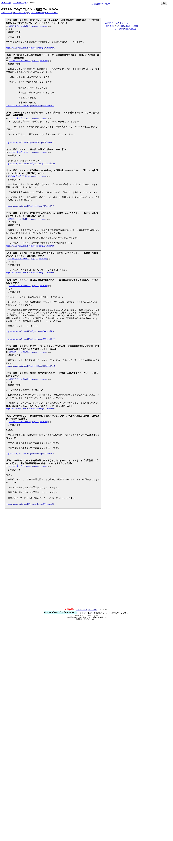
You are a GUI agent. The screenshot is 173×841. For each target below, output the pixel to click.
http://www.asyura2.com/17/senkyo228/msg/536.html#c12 (30, 366)
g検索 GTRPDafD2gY (100, 4)
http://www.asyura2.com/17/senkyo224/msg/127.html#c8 (30, 246)
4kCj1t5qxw (35, 26)
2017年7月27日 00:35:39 (20, 421)
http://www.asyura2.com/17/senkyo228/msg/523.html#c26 (30, 409)
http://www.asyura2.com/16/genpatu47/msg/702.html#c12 (30, 142)
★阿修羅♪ (6, 3)
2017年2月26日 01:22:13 (20, 61)
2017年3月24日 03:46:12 (20, 118)
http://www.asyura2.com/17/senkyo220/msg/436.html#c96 (30, 48)
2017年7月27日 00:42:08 (20, 466)
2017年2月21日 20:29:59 (20, 26)
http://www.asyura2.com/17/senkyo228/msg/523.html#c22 (30, 339)
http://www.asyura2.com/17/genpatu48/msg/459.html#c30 (30, 504)
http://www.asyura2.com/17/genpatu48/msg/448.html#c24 (30, 453)
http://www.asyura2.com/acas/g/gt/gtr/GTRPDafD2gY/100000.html (29, 12)
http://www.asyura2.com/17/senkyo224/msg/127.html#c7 (30, 206)
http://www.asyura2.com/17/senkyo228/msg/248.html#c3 (30, 331)
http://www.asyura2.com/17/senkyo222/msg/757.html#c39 (30, 163)
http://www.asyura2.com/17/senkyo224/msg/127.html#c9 (30, 273)
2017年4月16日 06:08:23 (18, 259)
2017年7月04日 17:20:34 (20, 352)
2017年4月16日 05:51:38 (18, 176)
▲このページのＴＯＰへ (116, 23)
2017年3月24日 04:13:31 (20, 152)
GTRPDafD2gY (19, 3)
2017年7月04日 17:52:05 (20, 379)
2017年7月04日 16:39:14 (20, 285)
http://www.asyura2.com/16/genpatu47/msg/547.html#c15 (30, 105)
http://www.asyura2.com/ (86, 609)
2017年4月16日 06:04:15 (18, 219)
